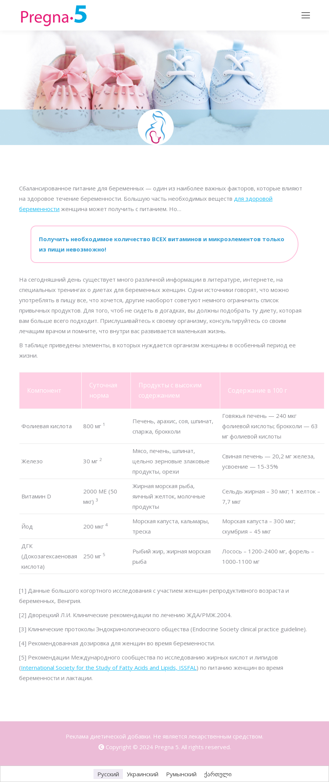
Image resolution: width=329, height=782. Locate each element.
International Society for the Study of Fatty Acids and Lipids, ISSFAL (109, 667)
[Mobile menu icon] (306, 15)
